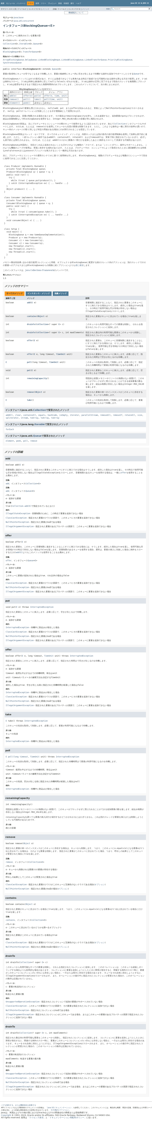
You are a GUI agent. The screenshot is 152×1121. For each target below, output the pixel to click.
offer (30, 340)
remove (30, 392)
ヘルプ (78, 3)
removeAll (105, 415)
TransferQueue (30, 52)
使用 (37, 3)
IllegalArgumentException (20, 526)
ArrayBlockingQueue (13, 60)
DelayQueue (31, 60)
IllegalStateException (18, 513)
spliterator (12, 418)
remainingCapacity (37, 378)
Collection (9, 44)
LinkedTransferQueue (96, 60)
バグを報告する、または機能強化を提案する (18, 1105)
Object (40, 316)
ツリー (43, 3)
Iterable (24, 44)
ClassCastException (16, 518)
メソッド (45, 9)
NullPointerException (17, 522)
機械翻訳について (76, 13)
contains (31, 316)
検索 (108, 9)
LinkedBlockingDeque (49, 60)
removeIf (117, 415)
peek (18, 441)
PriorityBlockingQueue (120, 60)
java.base (19, 17)
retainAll (130, 415)
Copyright (6, 1115)
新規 (60, 3)
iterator (74, 415)
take (29, 400)
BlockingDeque (10, 52)
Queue (36, 44)
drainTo (31, 324)
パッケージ (21, 3)
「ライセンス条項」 (36, 1117)
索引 (72, 3)
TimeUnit (60, 354)
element (10, 441)
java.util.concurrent (24, 21)
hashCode (52, 415)
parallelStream (89, 415)
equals (41, 415)
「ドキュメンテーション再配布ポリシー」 (67, 1117)
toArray (34, 418)
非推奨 (66, 3)
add (28, 302)
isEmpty (63, 415)
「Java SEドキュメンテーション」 (59, 1108)
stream (24, 418)
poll (29, 362)
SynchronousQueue (12, 63)
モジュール (10, 3)
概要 (2, 3)
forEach (10, 429)
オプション (100, 884)
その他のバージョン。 (61, 1110)
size (139, 415)
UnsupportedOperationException (22, 1001)
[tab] (14, 293)
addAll (9, 415)
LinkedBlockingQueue (72, 60)
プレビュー (52, 3)
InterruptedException (41, 607)
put (28, 370)
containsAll (29, 415)
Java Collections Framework (39, 270)
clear (18, 415)
